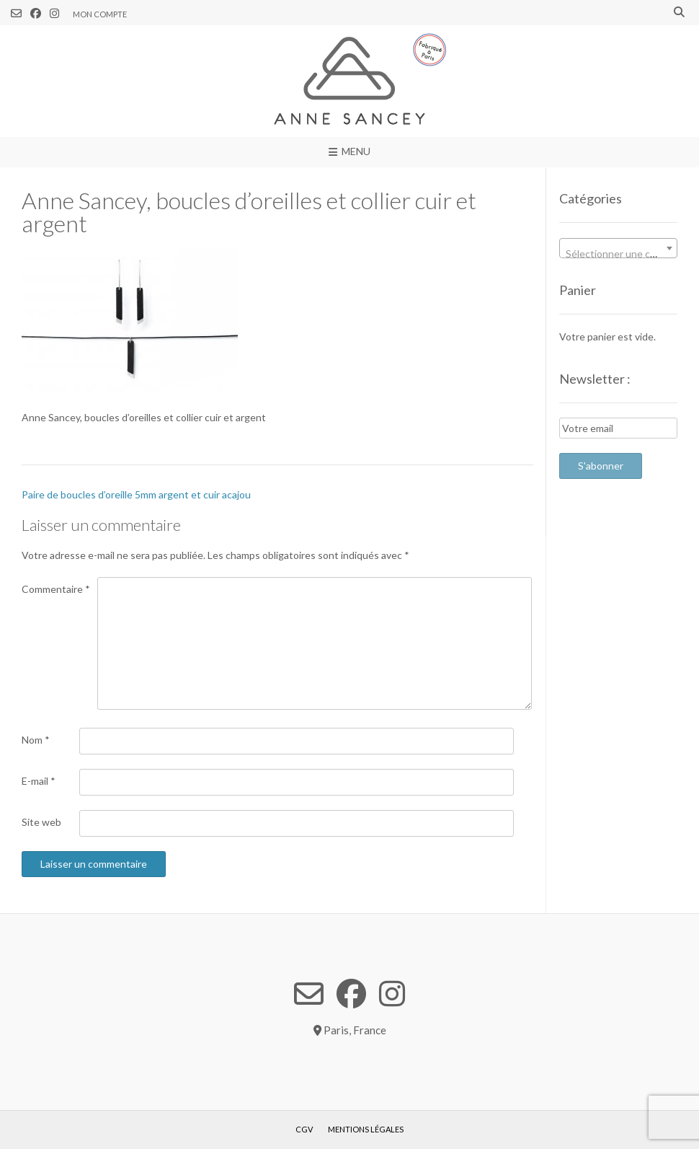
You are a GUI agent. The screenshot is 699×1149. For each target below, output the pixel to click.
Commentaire (56, 589)
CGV (304, 1129)
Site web (41, 822)
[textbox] (618, 254)
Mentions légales (366, 1129)
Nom (36, 740)
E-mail (38, 781)
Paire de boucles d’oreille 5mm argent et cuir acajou (136, 494)
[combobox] (618, 248)
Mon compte (100, 14)
